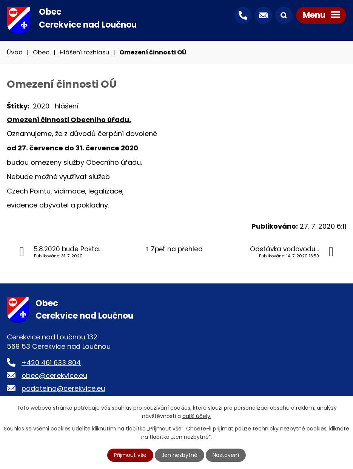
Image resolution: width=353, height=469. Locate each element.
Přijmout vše (130, 455)
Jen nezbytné (179, 455)
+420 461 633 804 (51, 362)
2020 (41, 106)
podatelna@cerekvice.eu (63, 388)
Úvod (15, 52)
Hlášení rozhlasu (84, 52)
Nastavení (226, 455)
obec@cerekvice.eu (54, 375)
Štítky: (18, 106)
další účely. (196, 416)
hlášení (67, 106)
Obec (41, 52)
